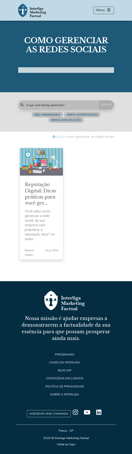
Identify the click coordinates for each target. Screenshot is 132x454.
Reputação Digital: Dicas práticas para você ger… (40, 194)
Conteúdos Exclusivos (64, 378)
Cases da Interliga (64, 362)
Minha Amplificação (66, 120)
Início (60, 136)
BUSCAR (106, 104)
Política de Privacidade (64, 386)
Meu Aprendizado (47, 114)
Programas (64, 355)
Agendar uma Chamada (48, 414)
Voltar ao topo (66, 444)
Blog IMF (64, 370)
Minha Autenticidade (82, 114)
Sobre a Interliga (64, 394)
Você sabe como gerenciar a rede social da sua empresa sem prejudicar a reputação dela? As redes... (40, 225)
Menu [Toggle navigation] (104, 10)
